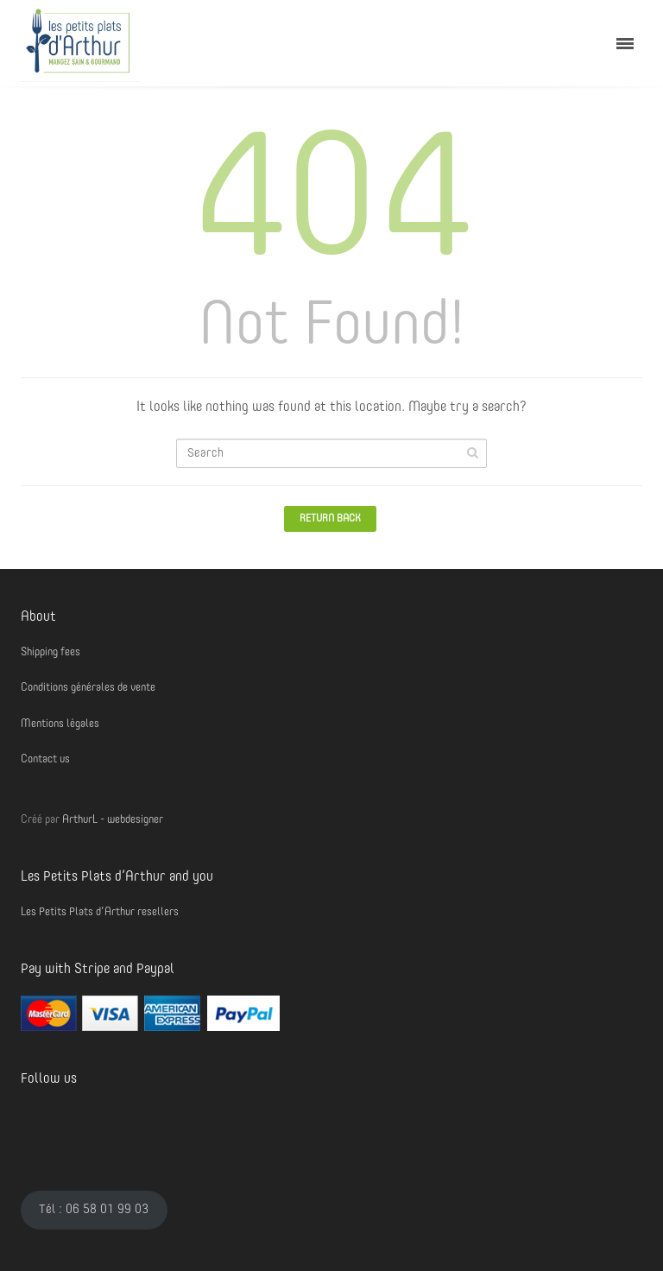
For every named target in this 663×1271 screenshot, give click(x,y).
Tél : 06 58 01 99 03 (93, 1210)
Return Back (330, 519)
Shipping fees (50, 652)
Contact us (45, 759)
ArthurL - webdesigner (112, 819)
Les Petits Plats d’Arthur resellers (100, 912)
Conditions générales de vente (88, 687)
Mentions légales (60, 724)
